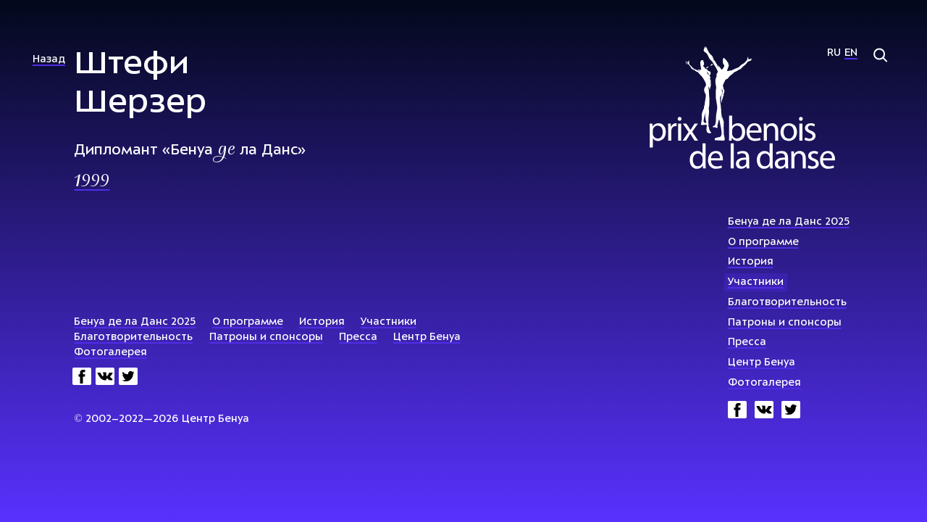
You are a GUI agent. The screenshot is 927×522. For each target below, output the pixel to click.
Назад (49, 59)
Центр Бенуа (761, 362)
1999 (91, 182)
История (750, 262)
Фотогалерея (764, 383)
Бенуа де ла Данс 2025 (789, 222)
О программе (763, 242)
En (850, 53)
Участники (756, 282)
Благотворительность (787, 302)
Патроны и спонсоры (785, 323)
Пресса (747, 342)
